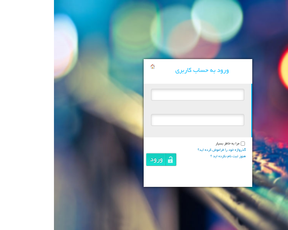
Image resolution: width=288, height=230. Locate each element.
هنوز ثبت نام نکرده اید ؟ (174, 156)
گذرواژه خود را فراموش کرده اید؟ (168, 150)
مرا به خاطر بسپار (174, 144)
